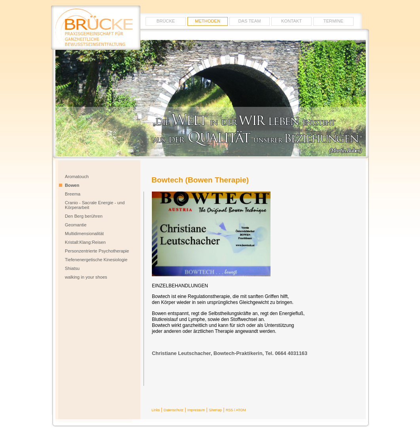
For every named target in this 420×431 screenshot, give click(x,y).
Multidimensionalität (84, 233)
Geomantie (76, 224)
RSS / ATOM (236, 410)
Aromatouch (77, 176)
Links (155, 410)
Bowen (72, 185)
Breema (72, 194)
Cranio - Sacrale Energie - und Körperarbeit (95, 205)
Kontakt (291, 21)
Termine (333, 21)
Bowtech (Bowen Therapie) (200, 180)
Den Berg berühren (83, 216)
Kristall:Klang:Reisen (85, 242)
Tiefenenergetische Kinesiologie (96, 259)
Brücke (166, 21)
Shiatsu (72, 268)
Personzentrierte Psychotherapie (97, 251)
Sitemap (215, 410)
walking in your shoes (86, 277)
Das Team (249, 21)
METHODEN (207, 21)
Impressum (196, 410)
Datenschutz (174, 410)
